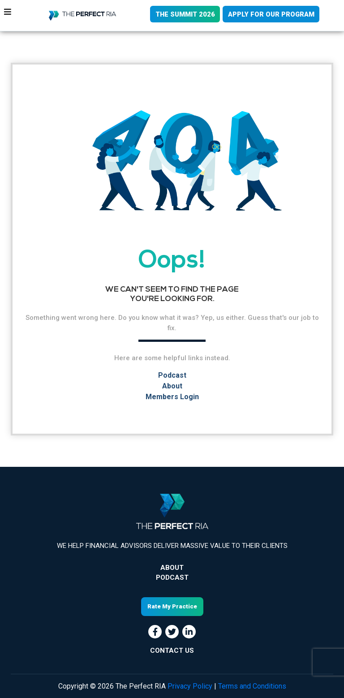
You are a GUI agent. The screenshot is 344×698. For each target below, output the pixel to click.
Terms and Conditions (252, 685)
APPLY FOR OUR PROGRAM (270, 14)
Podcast (172, 375)
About (172, 386)
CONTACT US (172, 650)
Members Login (172, 396)
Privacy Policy (190, 685)
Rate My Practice (172, 606)
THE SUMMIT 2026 (183, 14)
